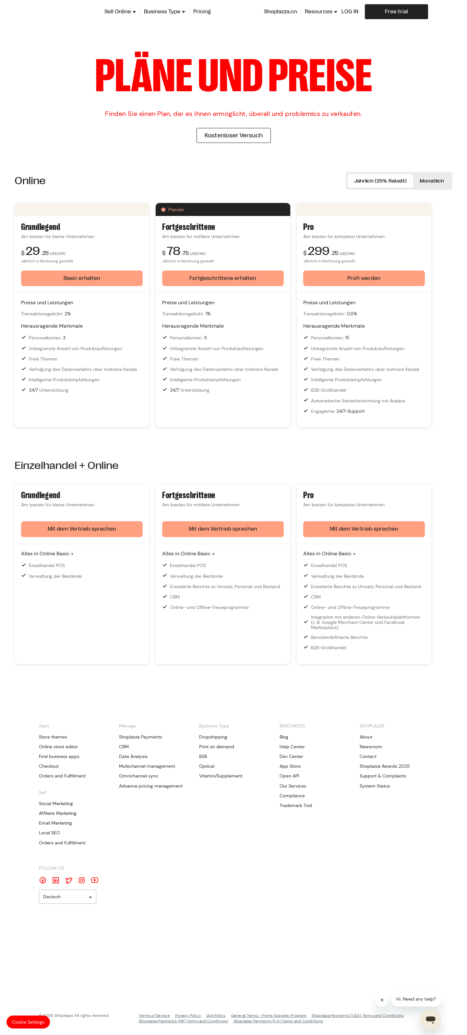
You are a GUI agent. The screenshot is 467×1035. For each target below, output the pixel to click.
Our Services (293, 786)
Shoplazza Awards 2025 (385, 767)
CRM (124, 747)
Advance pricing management (151, 786)
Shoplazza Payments (140, 737)
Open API (289, 777)
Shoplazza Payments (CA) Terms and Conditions (278, 1021)
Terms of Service (154, 1016)
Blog (284, 737)
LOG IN (349, 12)
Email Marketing (55, 824)
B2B (203, 757)
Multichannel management (147, 767)
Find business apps (59, 757)
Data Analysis (133, 757)
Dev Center (291, 757)
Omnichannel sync (138, 777)
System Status (375, 786)
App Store (290, 767)
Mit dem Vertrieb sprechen (82, 530)
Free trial (396, 12)
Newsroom (371, 747)
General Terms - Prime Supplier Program (268, 1016)
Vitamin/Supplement (220, 777)
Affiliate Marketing (58, 814)
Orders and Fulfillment (62, 777)
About (366, 737)
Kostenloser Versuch (234, 135)
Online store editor (58, 747)
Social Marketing (56, 804)
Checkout (49, 767)
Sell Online (117, 12)
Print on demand (216, 747)
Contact (368, 757)
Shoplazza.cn (280, 12)
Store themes (53, 737)
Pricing (202, 12)
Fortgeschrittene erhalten (222, 279)
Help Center (292, 747)
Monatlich (430, 181)
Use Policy (216, 1016)
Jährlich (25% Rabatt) (372, 181)
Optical (206, 767)
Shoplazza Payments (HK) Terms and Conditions (183, 1021)
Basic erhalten (82, 279)
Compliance (292, 796)
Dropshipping (213, 737)
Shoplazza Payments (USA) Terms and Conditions (358, 1016)
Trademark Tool (296, 806)
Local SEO (49, 834)
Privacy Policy (188, 1016)
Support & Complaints (383, 777)
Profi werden (363, 279)
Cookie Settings (28, 1022)
